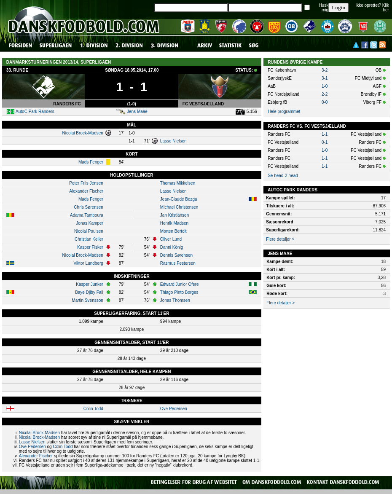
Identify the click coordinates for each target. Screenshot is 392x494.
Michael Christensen (179, 207)
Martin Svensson (87, 300)
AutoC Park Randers (35, 111)
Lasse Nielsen (173, 141)
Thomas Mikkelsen (177, 183)
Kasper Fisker (90, 247)
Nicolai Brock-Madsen (82, 133)
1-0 (325, 86)
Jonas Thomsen (175, 300)
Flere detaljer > (280, 239)
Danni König (171, 247)
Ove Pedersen (173, 408)
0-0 (325, 102)
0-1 (325, 142)
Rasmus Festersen (178, 263)
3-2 (325, 70)
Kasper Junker (89, 284)
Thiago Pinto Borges (179, 292)
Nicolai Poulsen (88, 231)
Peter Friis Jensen (86, 183)
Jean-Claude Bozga (178, 199)
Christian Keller (89, 239)
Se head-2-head (283, 175)
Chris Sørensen (88, 207)
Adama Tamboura (86, 215)
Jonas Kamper (89, 223)
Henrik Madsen (174, 223)
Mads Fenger (90, 162)
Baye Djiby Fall (89, 292)
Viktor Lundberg (88, 263)
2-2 (325, 94)
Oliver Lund (171, 239)
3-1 (325, 78)
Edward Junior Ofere (179, 284)
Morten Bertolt (173, 231)
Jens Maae (137, 111)
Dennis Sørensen (176, 255)
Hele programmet (284, 111)
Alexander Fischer (86, 191)
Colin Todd (93, 408)
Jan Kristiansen (174, 215)
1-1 (325, 134)
